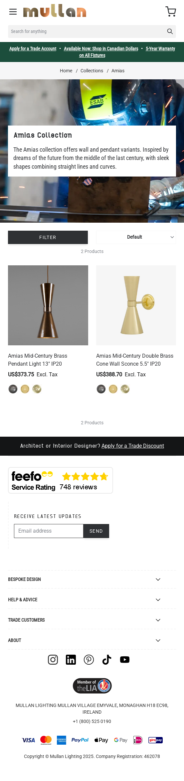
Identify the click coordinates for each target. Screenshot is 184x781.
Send (96, 531)
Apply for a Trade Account (32, 48)
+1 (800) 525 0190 (92, 721)
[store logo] (54, 10)
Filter (47, 237)
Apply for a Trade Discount (132, 446)
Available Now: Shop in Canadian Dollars (101, 48)
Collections (92, 70)
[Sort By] (136, 237)
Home (66, 70)
